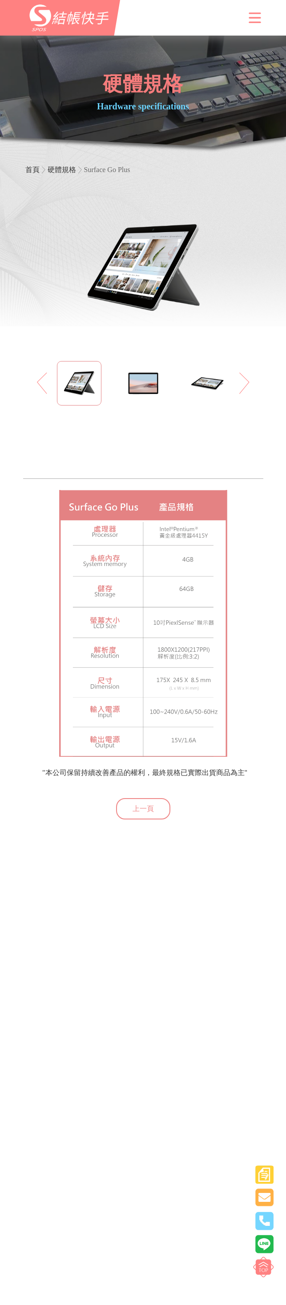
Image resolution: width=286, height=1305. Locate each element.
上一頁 (143, 808)
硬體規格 (62, 169)
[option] (79, 383)
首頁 (32, 169)
